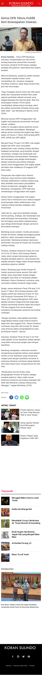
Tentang (31, 665)
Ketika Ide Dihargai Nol (22, 509)
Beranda (8, 665)
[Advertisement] (21, 466)
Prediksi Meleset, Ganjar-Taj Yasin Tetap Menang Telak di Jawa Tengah (30, 412)
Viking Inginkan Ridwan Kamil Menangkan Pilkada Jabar (29, 425)
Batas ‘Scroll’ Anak (20, 554)
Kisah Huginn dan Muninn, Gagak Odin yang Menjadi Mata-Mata (26, 534)
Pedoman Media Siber (20, 665)
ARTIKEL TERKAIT (8, 405)
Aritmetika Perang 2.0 (21, 543)
